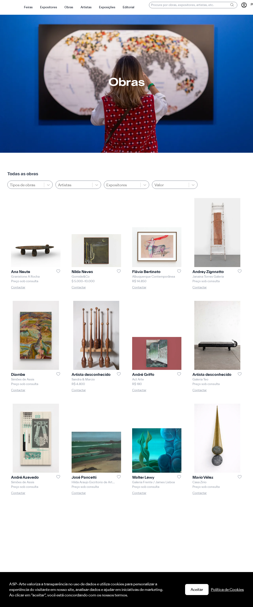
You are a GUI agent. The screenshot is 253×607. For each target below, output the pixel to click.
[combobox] (58, 185)
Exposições (107, 7)
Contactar (18, 287)
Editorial (128, 7)
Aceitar (197, 589)
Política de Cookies (227, 589)
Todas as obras (22, 173)
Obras (68, 7)
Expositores (48, 7)
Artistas (86, 7)
